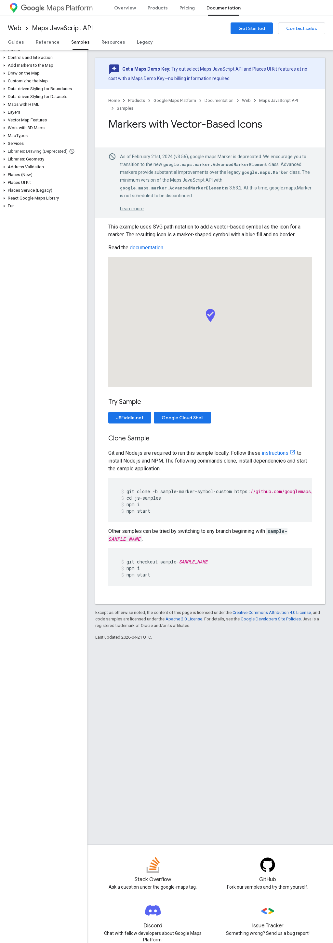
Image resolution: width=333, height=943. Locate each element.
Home (114, 100)
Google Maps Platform (174, 100)
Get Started (251, 28)
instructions (275, 453)
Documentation (219, 100)
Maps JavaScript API (62, 28)
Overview (125, 8)
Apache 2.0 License (184, 619)
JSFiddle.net (129, 418)
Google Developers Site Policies (271, 619)
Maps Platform (57, 8)
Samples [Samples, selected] (80, 42)
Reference (48, 42)
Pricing (187, 8)
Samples (125, 108)
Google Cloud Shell (182, 418)
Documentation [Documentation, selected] (223, 8)
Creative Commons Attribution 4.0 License (272, 612)
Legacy (145, 42)
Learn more (132, 208)
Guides (16, 42)
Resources (113, 42)
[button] (42, 50)
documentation (146, 247)
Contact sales (301, 28)
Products (158, 8)
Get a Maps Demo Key (145, 69)
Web (14, 28)
